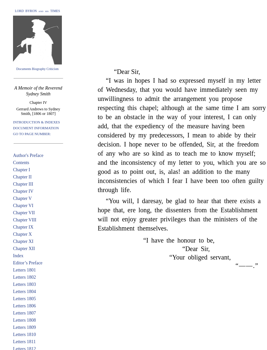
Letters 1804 (24, 291)
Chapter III (23, 184)
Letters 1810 (24, 334)
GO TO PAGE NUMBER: (32, 134)
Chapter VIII (24, 219)
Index (18, 255)
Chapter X (22, 234)
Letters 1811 (24, 341)
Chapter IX (23, 227)
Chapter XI (23, 241)
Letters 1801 (24, 270)
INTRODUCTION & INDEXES (36, 122)
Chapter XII (24, 248)
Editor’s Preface (27, 262)
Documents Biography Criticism (37, 69)
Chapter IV (23, 191)
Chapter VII (24, 212)
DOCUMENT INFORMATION (36, 128)
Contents (21, 162)
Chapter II (22, 177)
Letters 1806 (24, 305)
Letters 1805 (24, 298)
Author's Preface (28, 155)
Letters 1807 (24, 313)
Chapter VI (23, 205)
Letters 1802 (24, 277)
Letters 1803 (24, 284)
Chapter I (21, 169)
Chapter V (22, 198)
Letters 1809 (24, 327)
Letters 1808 (24, 320)
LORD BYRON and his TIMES (37, 11)
